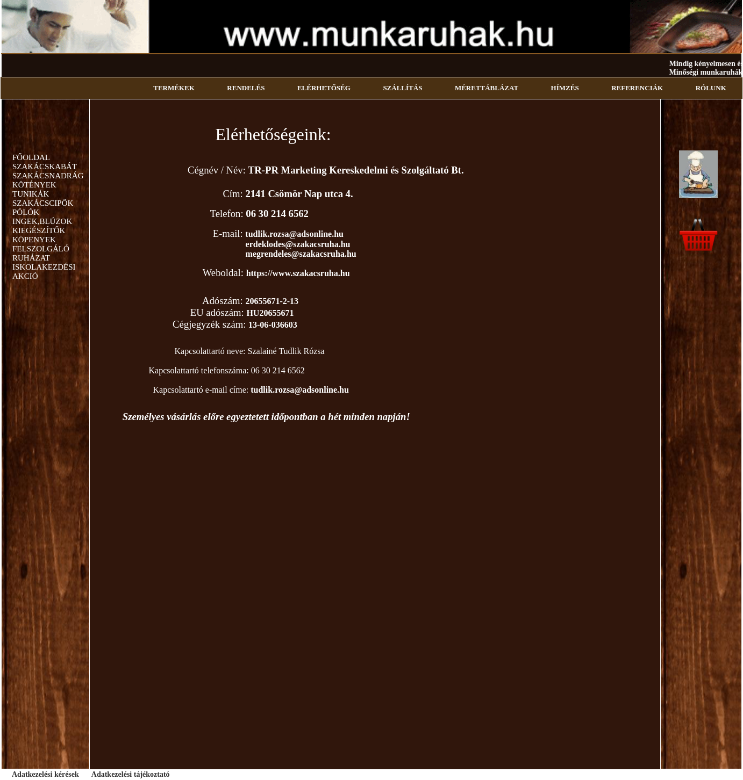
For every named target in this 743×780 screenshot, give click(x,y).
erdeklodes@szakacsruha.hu (298, 244)
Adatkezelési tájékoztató (130, 774)
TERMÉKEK (174, 88)
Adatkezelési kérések (45, 774)
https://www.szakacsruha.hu (298, 273)
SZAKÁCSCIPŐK (42, 203)
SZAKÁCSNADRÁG (48, 175)
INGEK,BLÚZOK (42, 221)
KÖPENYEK (34, 239)
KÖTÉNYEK (34, 184)
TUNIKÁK (30, 194)
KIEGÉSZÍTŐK (38, 230)
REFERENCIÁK (637, 88)
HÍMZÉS (565, 88)
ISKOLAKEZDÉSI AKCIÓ (44, 271)
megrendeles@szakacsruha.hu (301, 253)
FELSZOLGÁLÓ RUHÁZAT (40, 253)
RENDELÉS (246, 88)
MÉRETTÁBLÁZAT (486, 88)
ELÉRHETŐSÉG (324, 88)
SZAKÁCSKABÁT (44, 166)
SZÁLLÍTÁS (402, 88)
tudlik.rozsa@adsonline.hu (294, 234)
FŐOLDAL (31, 157)
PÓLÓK (25, 212)
